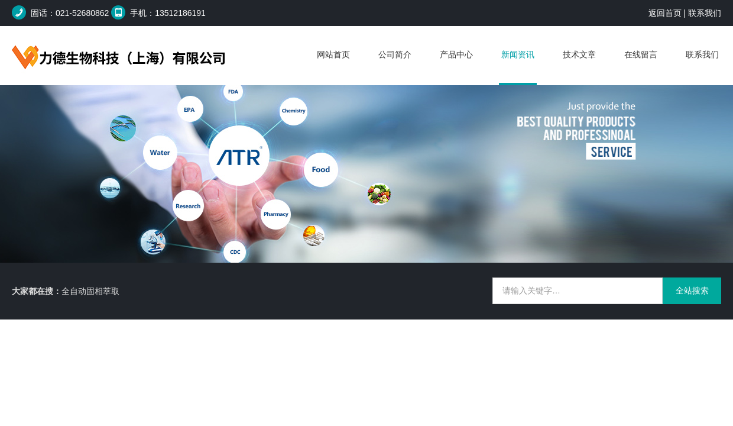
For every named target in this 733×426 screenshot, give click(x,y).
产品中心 (456, 54)
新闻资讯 (517, 54)
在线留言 (640, 54)
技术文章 (579, 54)
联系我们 (704, 13)
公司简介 (394, 54)
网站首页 (333, 54)
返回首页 (665, 13)
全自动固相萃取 (90, 291)
